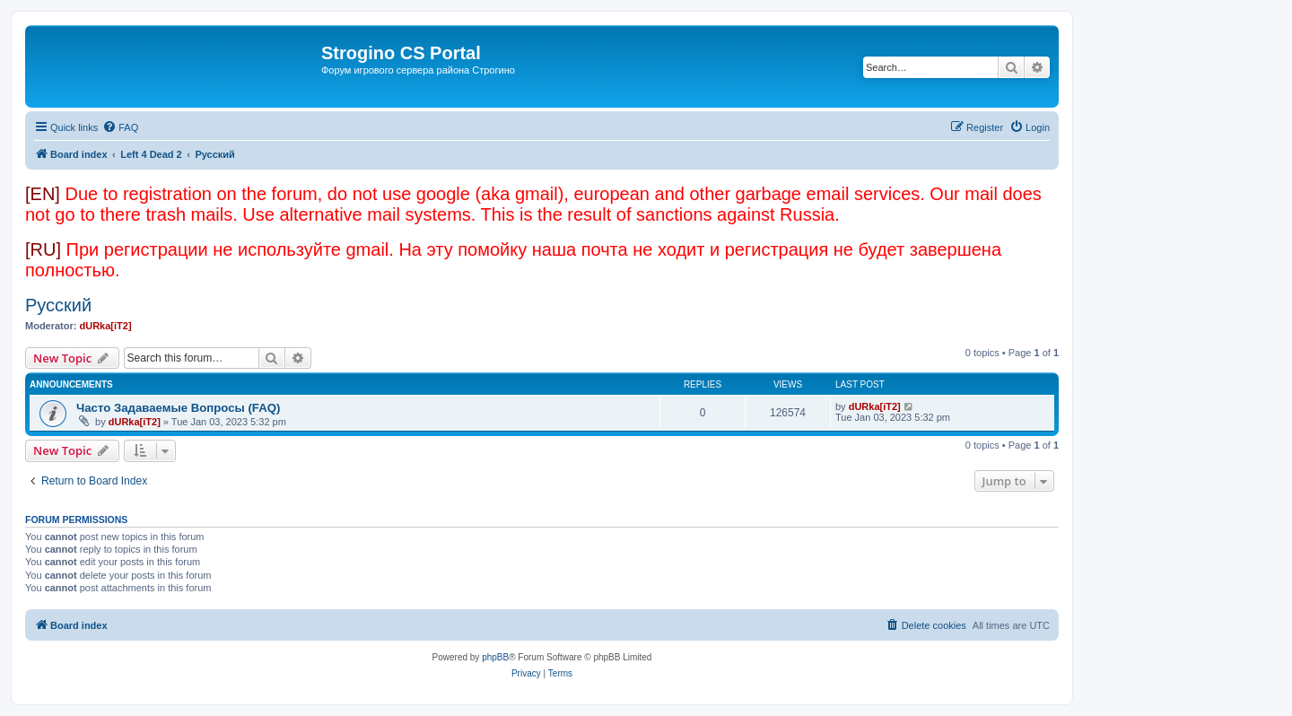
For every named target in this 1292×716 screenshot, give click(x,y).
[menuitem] (120, 127)
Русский (58, 305)
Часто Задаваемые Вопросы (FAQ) (178, 408)
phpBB (495, 657)
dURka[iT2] (106, 325)
